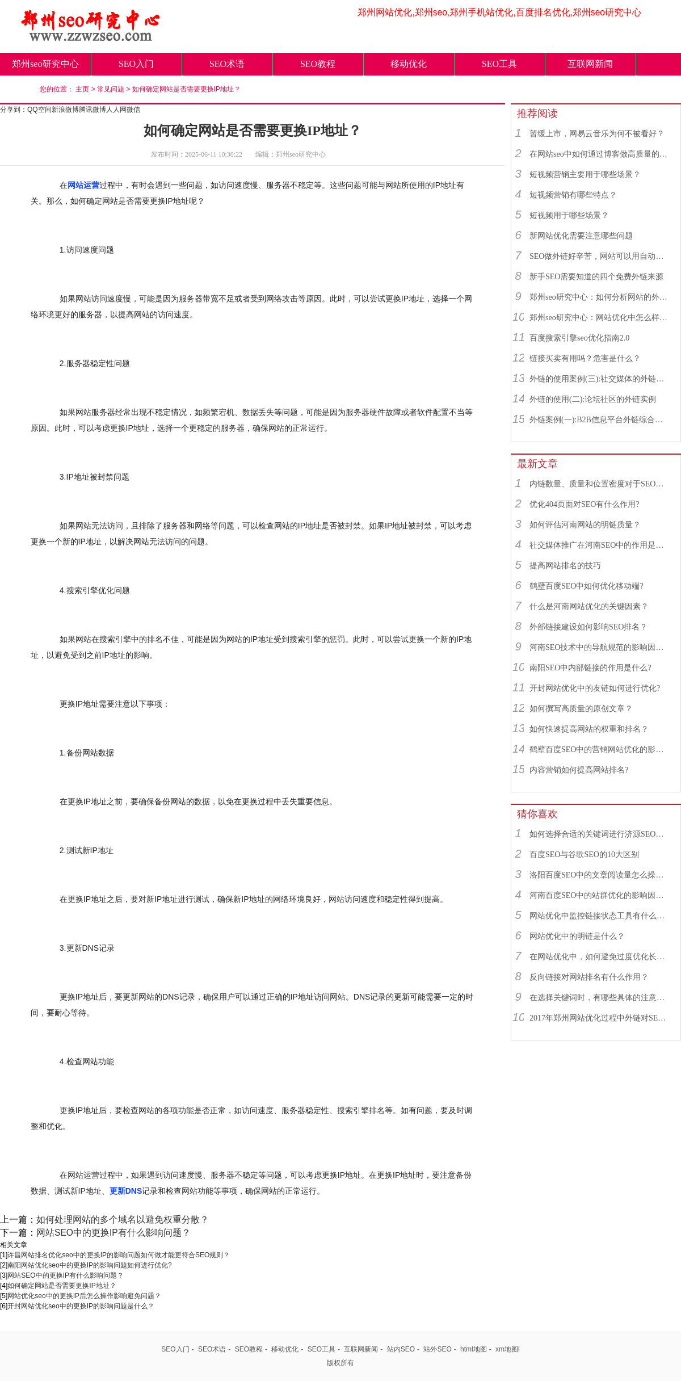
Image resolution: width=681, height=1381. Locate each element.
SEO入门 (136, 64)
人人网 (116, 110)
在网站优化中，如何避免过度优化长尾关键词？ (599, 956)
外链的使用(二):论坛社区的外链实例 (592, 399)
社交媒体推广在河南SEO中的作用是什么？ (599, 545)
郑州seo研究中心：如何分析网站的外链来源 (599, 297)
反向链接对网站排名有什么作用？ (589, 977)
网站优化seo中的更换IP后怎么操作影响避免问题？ (84, 1296)
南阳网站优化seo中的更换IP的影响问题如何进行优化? (89, 1265)
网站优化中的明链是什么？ (577, 936)
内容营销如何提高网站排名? (578, 770)
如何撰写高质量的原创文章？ (581, 708)
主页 (82, 89)
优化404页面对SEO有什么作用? (584, 504)
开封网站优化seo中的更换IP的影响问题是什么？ (80, 1306)
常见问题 (110, 89)
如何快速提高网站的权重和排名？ (589, 729)
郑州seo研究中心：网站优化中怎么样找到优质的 (599, 317)
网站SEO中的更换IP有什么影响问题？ (113, 1232)
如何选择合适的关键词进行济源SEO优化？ (599, 834)
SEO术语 (227, 64)
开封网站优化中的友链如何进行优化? (594, 688)
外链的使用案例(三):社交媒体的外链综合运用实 (599, 379)
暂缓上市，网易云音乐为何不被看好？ (597, 133)
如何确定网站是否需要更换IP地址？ (186, 89)
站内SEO (401, 1349)
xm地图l (507, 1349)
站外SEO (437, 1349)
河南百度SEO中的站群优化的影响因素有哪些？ (599, 895)
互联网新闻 (590, 64)
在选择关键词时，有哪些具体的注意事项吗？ (599, 997)
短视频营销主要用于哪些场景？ (585, 174)
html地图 (473, 1349)
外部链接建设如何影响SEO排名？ (588, 627)
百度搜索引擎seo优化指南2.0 (579, 338)
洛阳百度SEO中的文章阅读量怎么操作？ (599, 875)
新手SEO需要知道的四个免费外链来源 (596, 276)
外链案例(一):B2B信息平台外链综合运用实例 (599, 419)
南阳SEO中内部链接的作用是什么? (590, 668)
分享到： (13, 110)
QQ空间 (39, 110)
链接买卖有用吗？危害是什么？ (585, 358)
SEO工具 (499, 64)
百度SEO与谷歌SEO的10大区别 (584, 854)
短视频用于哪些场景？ (569, 215)
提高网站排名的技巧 (565, 565)
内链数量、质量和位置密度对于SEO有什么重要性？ (599, 484)
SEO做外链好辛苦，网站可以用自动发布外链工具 (599, 256)
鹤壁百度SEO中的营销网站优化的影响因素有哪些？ (599, 749)
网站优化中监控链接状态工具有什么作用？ (599, 916)
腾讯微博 (92, 110)
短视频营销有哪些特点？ (573, 195)
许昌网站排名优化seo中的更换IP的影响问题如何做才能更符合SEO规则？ (118, 1255)
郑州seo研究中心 (45, 64)
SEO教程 (317, 64)
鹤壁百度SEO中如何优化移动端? (586, 586)
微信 (133, 110)
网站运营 (83, 185)
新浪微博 (65, 110)
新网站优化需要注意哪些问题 (581, 236)
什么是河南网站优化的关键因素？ (589, 606)
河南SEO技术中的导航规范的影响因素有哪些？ (599, 647)
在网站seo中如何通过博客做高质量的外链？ (599, 154)
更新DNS (126, 1190)
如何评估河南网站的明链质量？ (585, 525)
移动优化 (408, 64)
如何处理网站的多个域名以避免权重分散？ (122, 1219)
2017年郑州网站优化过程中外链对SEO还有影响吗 (599, 1018)
